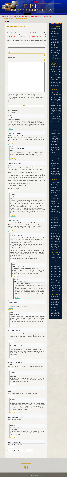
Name (9, 52)
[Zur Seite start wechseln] (8, 450)
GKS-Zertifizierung (36, 14)
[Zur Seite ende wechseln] (31, 450)
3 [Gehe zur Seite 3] (16, 450)
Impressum (11, 461)
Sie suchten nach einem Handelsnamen (17, 32)
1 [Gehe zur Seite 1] (12, 450)
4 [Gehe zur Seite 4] (18, 450)
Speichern (26, 105)
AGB (11, 466)
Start (6, 14)
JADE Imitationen (56, 26)
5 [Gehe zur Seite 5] (20, 450)
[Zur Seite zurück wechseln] (10, 450)
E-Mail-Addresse (12, 57)
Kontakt (49, 14)
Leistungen (27, 14)
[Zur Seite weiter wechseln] (29, 450)
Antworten (10, 128)
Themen (20, 14)
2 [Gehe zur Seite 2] (14, 450)
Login (11, 468)
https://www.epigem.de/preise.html (59, 260)
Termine (44, 14)
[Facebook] (26, 468)
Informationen (12, 14)
